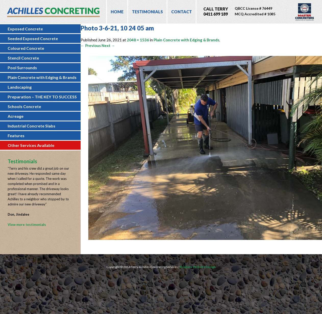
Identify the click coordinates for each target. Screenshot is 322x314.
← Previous (91, 45)
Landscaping (20, 87)
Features (16, 135)
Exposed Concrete (25, 28)
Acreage (15, 116)
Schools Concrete (24, 106)
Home (117, 11)
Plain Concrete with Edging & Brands (42, 77)
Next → (108, 45)
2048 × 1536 (138, 40)
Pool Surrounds (22, 67)
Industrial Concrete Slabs (31, 125)
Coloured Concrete (26, 48)
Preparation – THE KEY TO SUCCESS (42, 96)
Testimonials (147, 11)
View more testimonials (27, 225)
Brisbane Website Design (198, 267)
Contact (181, 11)
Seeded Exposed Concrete (33, 38)
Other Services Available (31, 145)
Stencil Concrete (23, 57)
